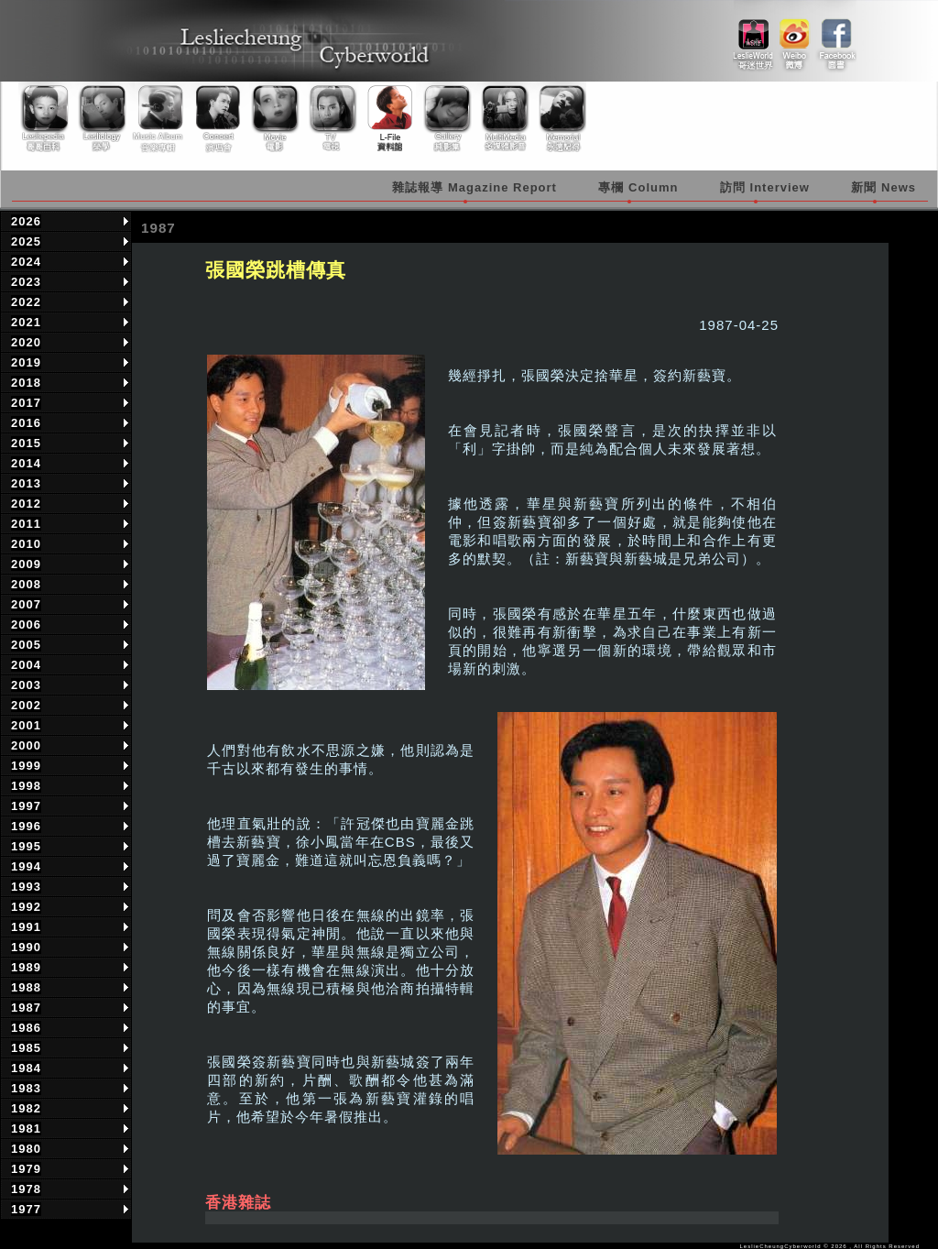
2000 (26, 745)
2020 (26, 342)
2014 (26, 463)
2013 (26, 483)
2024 (26, 261)
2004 (26, 665)
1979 (26, 1169)
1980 (26, 1149)
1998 (26, 786)
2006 (26, 624)
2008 (26, 584)
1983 (26, 1088)
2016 (26, 423)
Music (160, 118)
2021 (26, 322)
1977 (26, 1209)
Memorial (557, 118)
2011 (26, 524)
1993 (26, 886)
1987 (26, 1007)
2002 (26, 705)
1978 (26, 1189)
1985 (26, 1048)
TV (330, 118)
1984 (26, 1068)
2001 (26, 725)
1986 (26, 1028)
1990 (26, 947)
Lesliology (103, 118)
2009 (26, 564)
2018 (26, 382)
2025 (26, 241)
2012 (26, 503)
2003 (26, 685)
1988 (26, 987)
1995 (26, 846)
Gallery (444, 118)
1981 (26, 1128)
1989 (26, 967)
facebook (835, 37)
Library (387, 118)
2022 (26, 302)
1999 (26, 765)
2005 (26, 645)
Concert (217, 118)
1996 (26, 826)
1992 (26, 907)
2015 (26, 443)
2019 (26, 362)
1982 (26, 1108)
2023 (26, 282)
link (753, 37)
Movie (273, 118)
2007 (26, 604)
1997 (26, 806)
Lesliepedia (46, 118)
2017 (26, 403)
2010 (26, 544)
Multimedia (501, 118)
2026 (26, 221)
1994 (26, 866)
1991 (26, 927)
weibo (794, 37)
